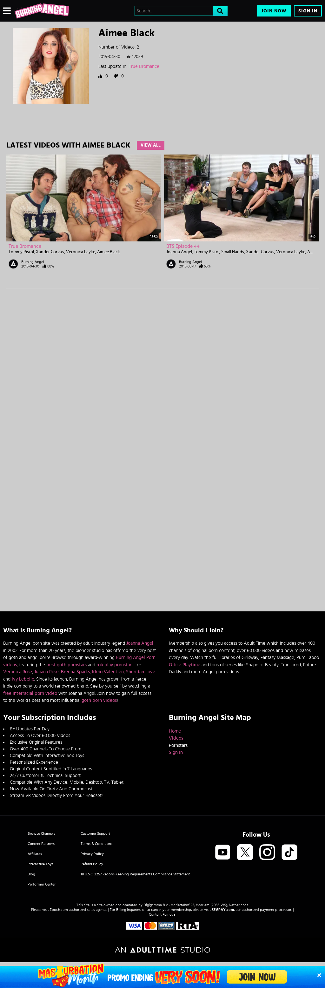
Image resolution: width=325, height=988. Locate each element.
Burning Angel (32, 262)
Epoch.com (59, 910)
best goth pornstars (66, 664)
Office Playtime (184, 664)
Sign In (307, 11)
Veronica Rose (17, 671)
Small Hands (232, 252)
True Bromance (144, 66)
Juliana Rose (46, 671)
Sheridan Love (140, 671)
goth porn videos (99, 700)
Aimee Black (108, 252)
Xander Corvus (50, 252)
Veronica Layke (80, 252)
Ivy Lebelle (23, 679)
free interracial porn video (30, 693)
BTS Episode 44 (183, 246)
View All (151, 145)
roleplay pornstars (114, 664)
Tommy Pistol (21, 252)
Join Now (274, 11)
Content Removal (162, 914)
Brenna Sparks (75, 671)
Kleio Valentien (108, 671)
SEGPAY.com (223, 910)
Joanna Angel (179, 252)
